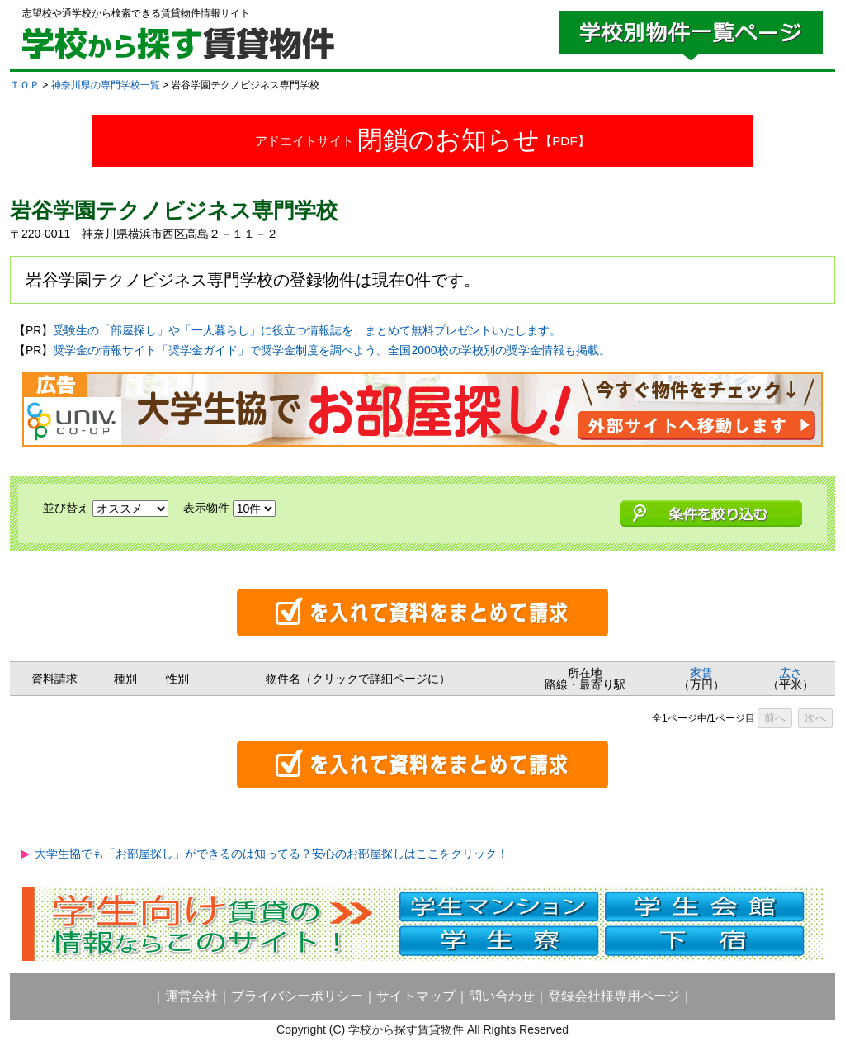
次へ (815, 718)
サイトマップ (416, 996)
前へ (775, 718)
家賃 (701, 672)
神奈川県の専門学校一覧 (105, 85)
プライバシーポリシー (297, 996)
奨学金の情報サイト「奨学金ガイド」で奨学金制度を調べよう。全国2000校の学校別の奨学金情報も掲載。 (331, 350)
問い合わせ (502, 996)
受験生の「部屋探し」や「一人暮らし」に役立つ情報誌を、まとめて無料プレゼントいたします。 (307, 330)
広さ (790, 672)
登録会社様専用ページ (614, 996)
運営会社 (191, 996)
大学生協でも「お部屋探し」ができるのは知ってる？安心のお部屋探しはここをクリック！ (271, 853)
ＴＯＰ (25, 85)
